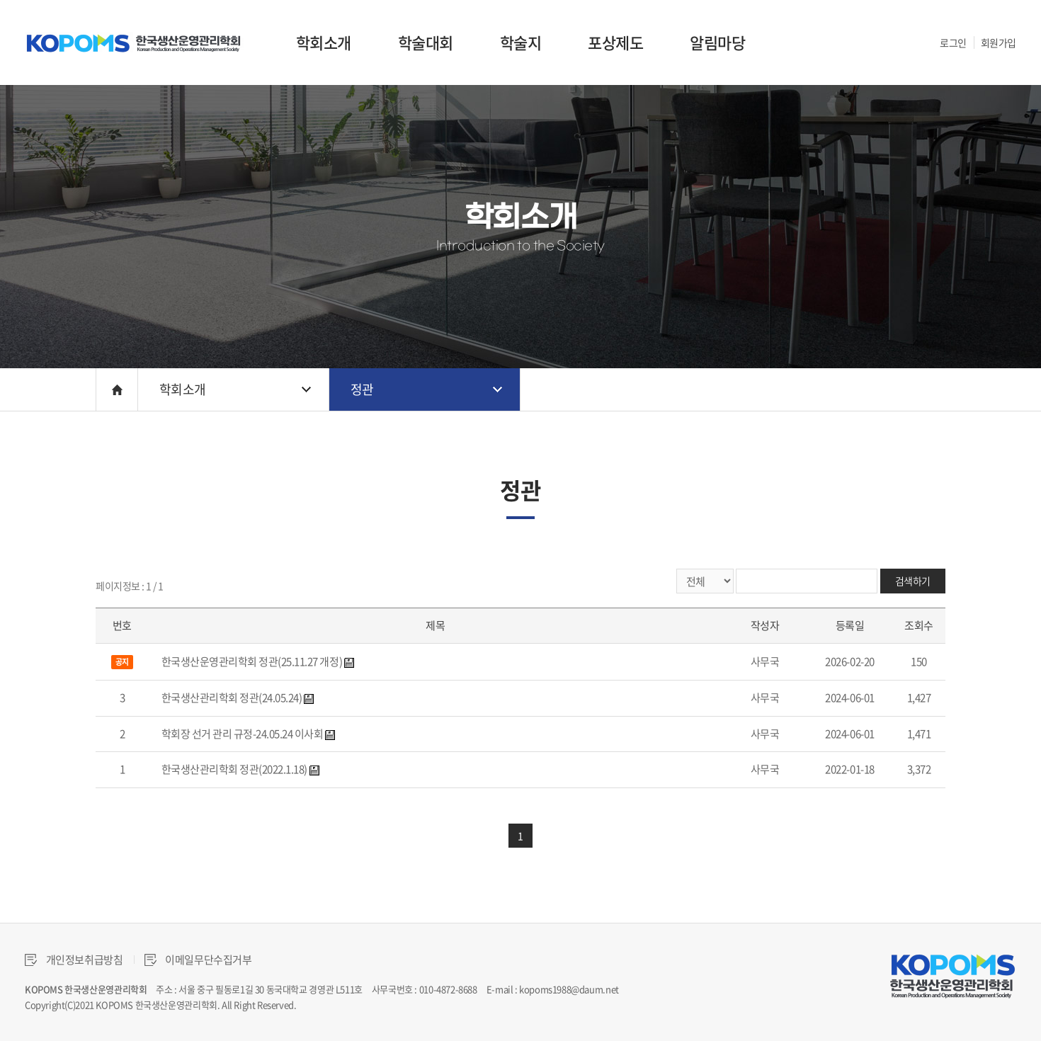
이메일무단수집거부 (198, 959)
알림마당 (717, 42)
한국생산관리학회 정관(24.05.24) (231, 697)
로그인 (953, 42)
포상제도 (615, 42)
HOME (116, 389)
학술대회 (425, 42)
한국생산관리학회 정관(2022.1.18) (234, 769)
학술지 (521, 42)
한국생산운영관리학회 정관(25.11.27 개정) (252, 661)
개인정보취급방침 (74, 959)
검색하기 (913, 581)
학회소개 (323, 42)
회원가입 (998, 42)
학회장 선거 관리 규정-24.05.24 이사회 (242, 733)
